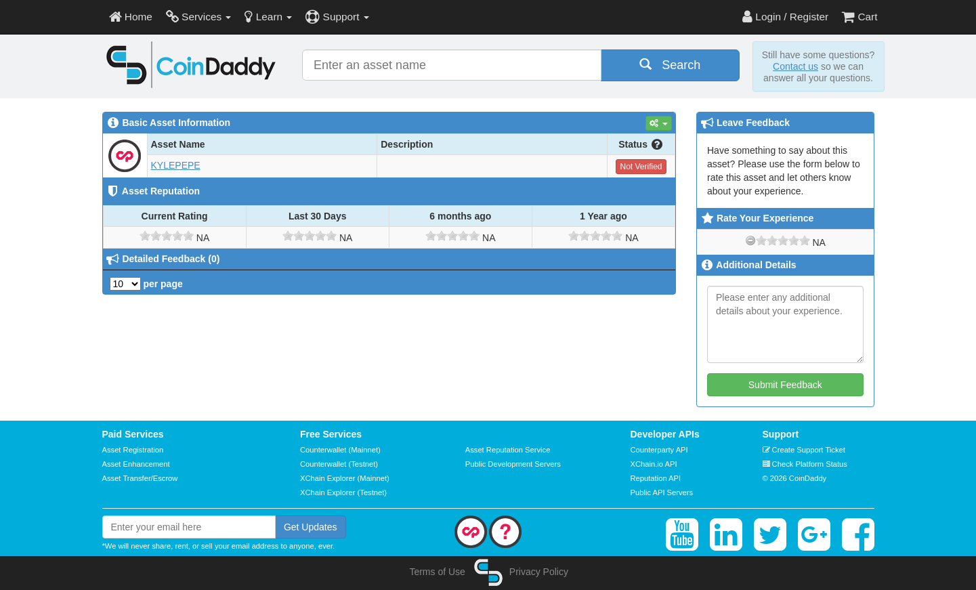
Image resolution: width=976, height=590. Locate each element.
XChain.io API (654, 464)
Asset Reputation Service (508, 450)
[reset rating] (750, 240)
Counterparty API (659, 450)
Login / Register (785, 16)
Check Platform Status (805, 464)
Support (336, 16)
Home (130, 16)
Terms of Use (437, 571)
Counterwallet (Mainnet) (340, 450)
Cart (859, 16)
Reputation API (656, 478)
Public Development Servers (513, 464)
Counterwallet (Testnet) (339, 464)
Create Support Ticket (804, 450)
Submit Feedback (785, 384)
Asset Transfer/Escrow (140, 478)
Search (669, 65)
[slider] (167, 235)
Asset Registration (133, 450)
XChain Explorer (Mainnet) (344, 478)
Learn (268, 16)
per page (146, 284)
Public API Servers (662, 492)
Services (199, 16)
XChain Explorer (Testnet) (343, 492)
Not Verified (641, 166)
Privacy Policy (538, 571)
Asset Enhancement (136, 464)
